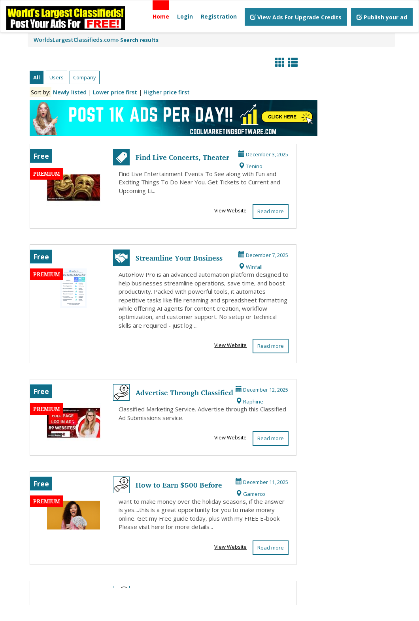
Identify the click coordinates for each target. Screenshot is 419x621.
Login (185, 16)
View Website (230, 210)
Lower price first (115, 92)
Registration (219, 16)
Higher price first (166, 92)
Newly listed (70, 92)
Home (161, 16)
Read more (270, 211)
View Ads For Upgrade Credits (296, 17)
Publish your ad (382, 17)
